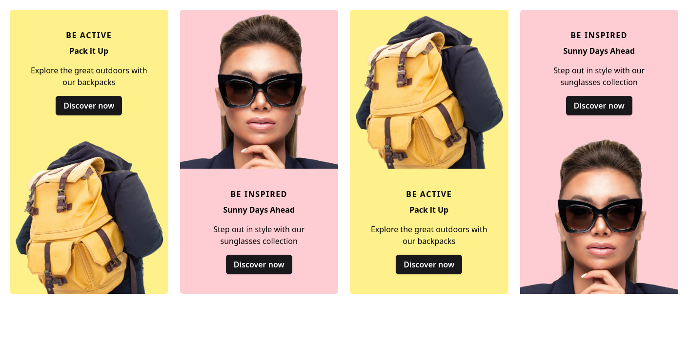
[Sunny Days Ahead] (259, 152)
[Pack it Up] (89, 152)
